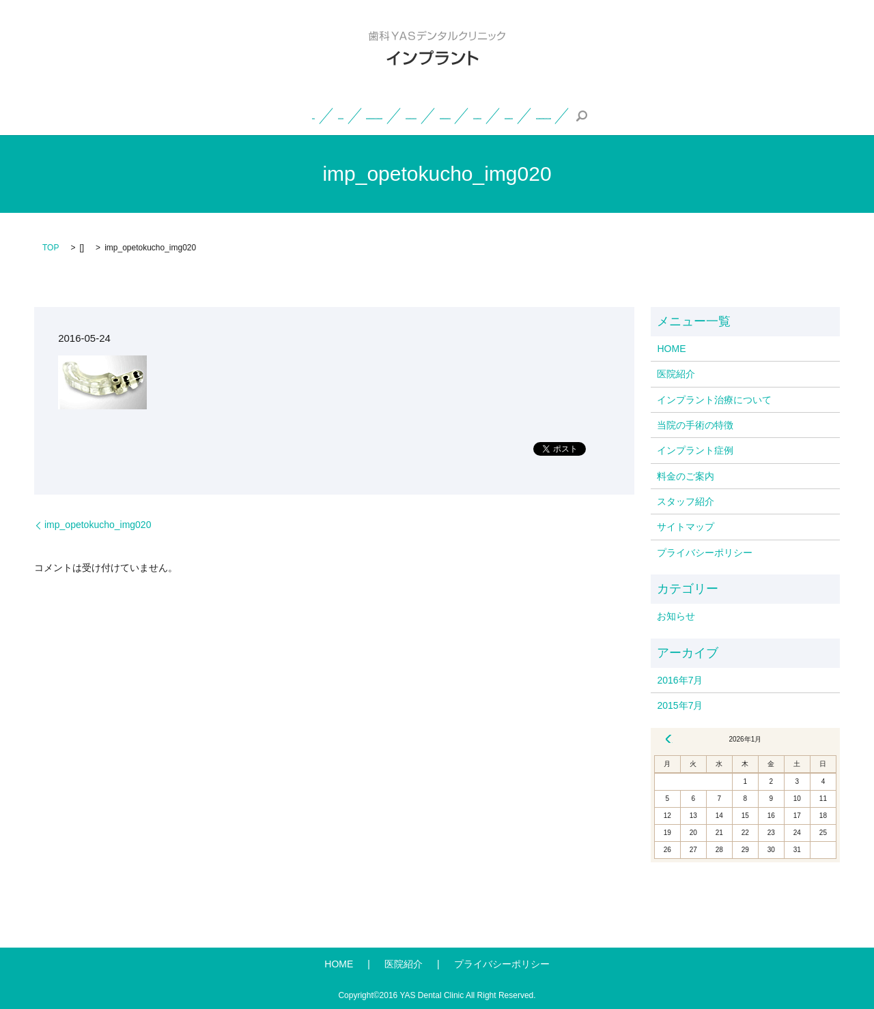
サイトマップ (685, 526)
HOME (88, 115)
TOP (50, 247)
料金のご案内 (551, 115)
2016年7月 (680, 680)
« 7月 (668, 739)
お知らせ (676, 616)
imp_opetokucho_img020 (97, 524)
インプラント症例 (461, 115)
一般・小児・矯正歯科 (740, 115)
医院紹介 (145, 115)
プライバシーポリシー (704, 552)
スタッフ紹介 (631, 115)
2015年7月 (680, 705)
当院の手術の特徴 (362, 115)
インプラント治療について (243, 115)
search (820, 116)
